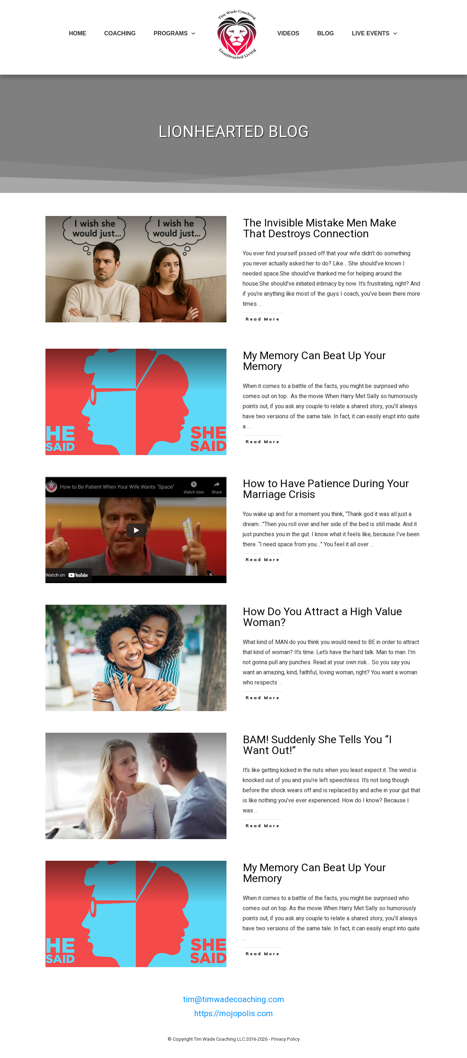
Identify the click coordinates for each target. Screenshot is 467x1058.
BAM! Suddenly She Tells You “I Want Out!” (233, 786)
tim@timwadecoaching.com (233, 999)
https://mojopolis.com (233, 1013)
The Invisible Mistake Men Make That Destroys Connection (233, 271)
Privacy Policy (285, 1039)
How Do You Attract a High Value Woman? (233, 658)
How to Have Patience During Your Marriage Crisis (233, 530)
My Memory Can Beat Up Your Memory (233, 402)
